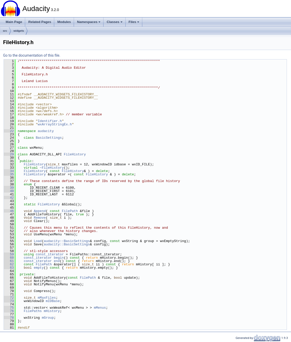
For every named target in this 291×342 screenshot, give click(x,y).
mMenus (100, 307)
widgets (19, 30)
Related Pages (39, 22)
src (5, 30)
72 (9, 297)
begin (59, 257)
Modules (64, 22)
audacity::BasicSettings (67, 241)
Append (40, 211)
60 (9, 257)
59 (9, 254)
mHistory (52, 311)
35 (9, 174)
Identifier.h (50, 121)
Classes (114, 22)
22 (9, 131)
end (57, 261)
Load (38, 241)
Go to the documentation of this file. (31, 55)
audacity (46, 131)
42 (9, 197)
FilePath (70, 211)
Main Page (14, 22)
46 (9, 211)
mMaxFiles (47, 297)
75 (9, 307)
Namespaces (89, 22)
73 (9, 301)
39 (9, 187)
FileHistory (75, 154)
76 (9, 311)
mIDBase (53, 301)
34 (9, 171)
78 (9, 317)
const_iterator (50, 254)
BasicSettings (49, 137)
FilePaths (33, 311)
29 (9, 154)
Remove (40, 217)
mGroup (48, 317)
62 (9, 264)
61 (9, 261)
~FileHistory (52, 167)
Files (134, 22)
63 (9, 267)
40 (9, 191)
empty (39, 267)
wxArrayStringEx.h (55, 124)
